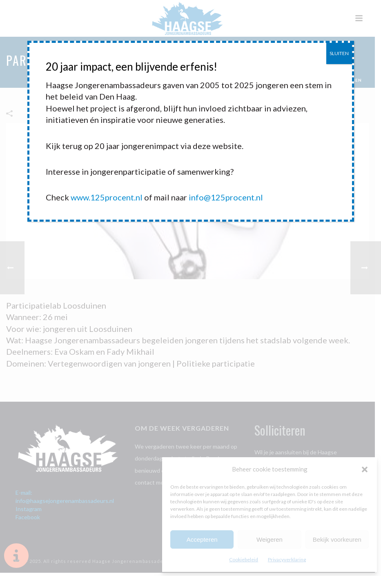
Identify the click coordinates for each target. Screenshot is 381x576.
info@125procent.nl (226, 197)
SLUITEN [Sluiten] (339, 53)
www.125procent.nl (107, 197)
